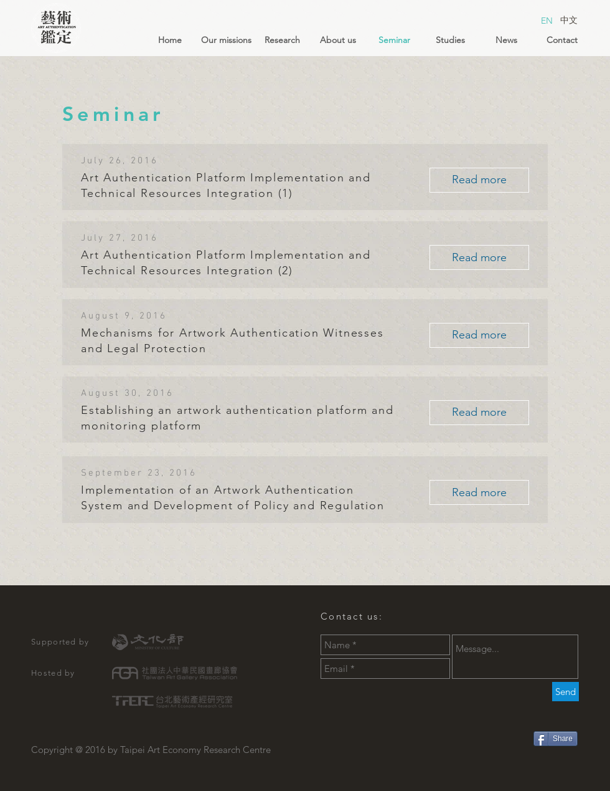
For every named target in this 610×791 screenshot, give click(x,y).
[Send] (565, 691)
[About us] (338, 40)
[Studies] (450, 40)
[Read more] (479, 180)
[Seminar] (394, 40)
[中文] (568, 20)
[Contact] (562, 40)
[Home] (170, 40)
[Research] (282, 40)
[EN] (546, 20)
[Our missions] (226, 40)
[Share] (555, 738)
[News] (506, 40)
